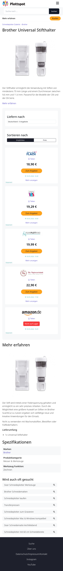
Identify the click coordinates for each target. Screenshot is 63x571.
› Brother (24, 24)
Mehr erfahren (8, 18)
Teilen (31, 159)
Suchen (54, 11)
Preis (45, 140)
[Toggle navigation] (57, 3)
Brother (7, 452)
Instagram (31, 559)
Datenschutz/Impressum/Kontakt (31, 554)
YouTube (31, 564)
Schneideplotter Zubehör (11, 24)
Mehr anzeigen (31, 180)
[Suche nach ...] (26, 11)
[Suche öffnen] (52, 3)
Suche (31, 543)
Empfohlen (20, 140)
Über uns (31, 548)
